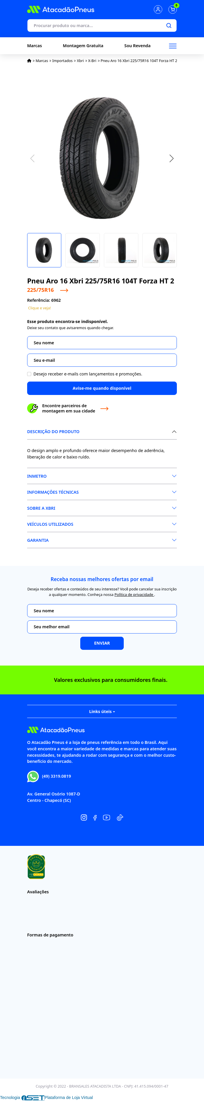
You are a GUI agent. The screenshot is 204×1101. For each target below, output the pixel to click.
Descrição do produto (53, 431)
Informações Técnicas (53, 492)
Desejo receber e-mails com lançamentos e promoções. (88, 374)
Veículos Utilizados (50, 524)
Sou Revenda (137, 45)
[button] (171, 158)
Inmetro (37, 476)
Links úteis (102, 711)
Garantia (38, 540)
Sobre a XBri (41, 508)
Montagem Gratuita (83, 45)
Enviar (102, 643)
